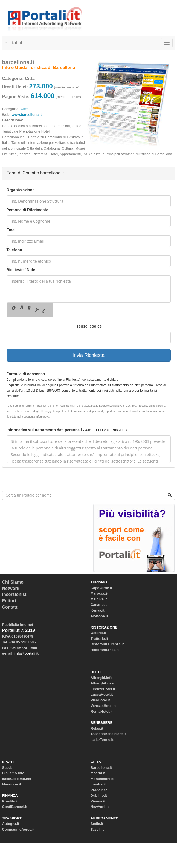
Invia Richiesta (88, 355)
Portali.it (13, 42)
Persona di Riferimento (27, 210)
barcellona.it (18, 62)
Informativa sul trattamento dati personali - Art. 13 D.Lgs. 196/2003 (67, 430)
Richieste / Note (21, 270)
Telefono (14, 250)
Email (12, 230)
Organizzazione (21, 190)
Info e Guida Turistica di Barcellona (38, 67)
